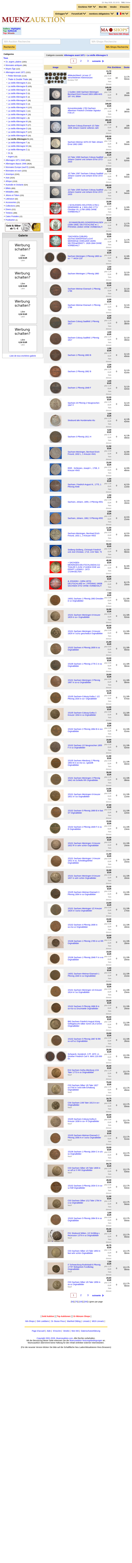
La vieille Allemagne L (17, 118)
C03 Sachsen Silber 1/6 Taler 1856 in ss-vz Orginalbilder (84, 1283)
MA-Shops (29, 1321)
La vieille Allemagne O (18, 128)
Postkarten (10, 220)
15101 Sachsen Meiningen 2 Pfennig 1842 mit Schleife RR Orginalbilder (84, 779)
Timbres (9, 213)
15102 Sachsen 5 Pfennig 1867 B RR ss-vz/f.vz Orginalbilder (84, 1040)
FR (122, 13)
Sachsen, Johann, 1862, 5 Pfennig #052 (85, 518)
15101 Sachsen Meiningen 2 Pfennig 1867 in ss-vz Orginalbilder (84, 681)
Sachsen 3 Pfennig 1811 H (79, 437)
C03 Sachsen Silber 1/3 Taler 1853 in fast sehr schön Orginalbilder (84, 1252)
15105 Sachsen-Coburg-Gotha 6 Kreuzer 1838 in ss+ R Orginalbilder (83, 1120)
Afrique (9, 181)
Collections (10, 206)
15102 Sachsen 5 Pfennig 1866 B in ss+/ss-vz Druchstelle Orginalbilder (83, 1007)
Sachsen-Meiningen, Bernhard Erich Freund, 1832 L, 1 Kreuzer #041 (83, 453)
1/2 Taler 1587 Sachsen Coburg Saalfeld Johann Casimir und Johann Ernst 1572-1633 (85, 175)
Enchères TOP (87, 6)
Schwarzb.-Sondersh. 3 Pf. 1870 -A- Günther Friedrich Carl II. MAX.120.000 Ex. (85, 1056)
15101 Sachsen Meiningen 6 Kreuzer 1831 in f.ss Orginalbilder (84, 795)
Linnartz (86, 1321)
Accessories (11, 202)
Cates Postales (12, 216)
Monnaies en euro (13, 171)
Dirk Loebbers (43, 1321)
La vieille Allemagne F (17, 100)
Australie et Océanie (14, 185)
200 (85, 1302)
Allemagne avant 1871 (15, 72)
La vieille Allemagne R (17, 135)
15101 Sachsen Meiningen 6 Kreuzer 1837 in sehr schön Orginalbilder (84, 877)
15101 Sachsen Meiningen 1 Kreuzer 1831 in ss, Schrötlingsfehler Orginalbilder (84, 860)
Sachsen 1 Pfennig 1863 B (79, 355)
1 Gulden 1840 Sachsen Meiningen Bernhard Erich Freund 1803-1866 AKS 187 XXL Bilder (85, 94)
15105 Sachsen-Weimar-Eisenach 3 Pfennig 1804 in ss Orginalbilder (83, 893)
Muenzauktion (76, 1340)
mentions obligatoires (101, 13)
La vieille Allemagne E (17, 97)
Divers (8, 209)
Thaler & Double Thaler (18, 79)
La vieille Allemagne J (17, 111)
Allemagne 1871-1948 (15, 160)
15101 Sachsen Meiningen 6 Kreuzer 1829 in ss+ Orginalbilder (84, 616)
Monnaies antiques (14, 65)
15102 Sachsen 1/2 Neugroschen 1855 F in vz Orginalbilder (85, 746)
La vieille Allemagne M (18, 121)
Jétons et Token (12, 195)
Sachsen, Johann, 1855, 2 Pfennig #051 (85, 502)
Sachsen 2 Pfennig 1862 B (79, 371)
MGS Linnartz (98, 1321)
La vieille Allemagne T (17, 142)
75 (76, 1302)
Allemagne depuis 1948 (16, 164)
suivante (96, 61)
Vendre (113, 7)
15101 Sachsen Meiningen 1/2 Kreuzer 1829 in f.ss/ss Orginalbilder (85, 909)
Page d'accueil (38, 1331)
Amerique (10, 174)
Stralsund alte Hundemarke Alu (81, 420)
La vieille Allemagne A (17, 83)
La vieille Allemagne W (18, 146)
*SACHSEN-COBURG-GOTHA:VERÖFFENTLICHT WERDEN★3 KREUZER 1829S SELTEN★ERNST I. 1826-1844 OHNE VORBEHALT (85, 241)
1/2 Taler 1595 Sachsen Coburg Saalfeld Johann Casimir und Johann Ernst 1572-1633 (85, 192)
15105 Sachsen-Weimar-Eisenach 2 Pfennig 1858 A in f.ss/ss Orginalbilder (84, 1136)
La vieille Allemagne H (17, 107)
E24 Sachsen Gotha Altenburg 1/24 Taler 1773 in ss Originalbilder (83, 1071)
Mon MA (103, 7)
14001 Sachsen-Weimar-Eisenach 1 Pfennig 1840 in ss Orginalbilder (83, 975)
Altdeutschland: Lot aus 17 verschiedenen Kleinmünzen (80, 76)
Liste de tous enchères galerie (22, 356)
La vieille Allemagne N (17, 125)
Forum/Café (79, 13)
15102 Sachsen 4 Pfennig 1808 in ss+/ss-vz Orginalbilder (82, 926)
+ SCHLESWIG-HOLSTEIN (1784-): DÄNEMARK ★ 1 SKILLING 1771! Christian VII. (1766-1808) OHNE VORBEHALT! (83, 208)
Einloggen (61, 13)
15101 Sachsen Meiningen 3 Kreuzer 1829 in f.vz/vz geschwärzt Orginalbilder (85, 632)
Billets (8, 188)
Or (9, 153)
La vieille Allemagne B (17, 86)
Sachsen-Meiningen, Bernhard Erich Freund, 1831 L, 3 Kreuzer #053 (83, 534)
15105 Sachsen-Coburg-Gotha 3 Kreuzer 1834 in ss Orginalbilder (82, 714)
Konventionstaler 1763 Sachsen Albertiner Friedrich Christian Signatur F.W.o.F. (84, 110)
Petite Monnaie (14, 76)
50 (72, 1302)
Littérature (10, 199)
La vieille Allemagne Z (17, 149)
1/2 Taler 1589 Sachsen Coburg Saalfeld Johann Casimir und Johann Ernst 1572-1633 (85, 159)
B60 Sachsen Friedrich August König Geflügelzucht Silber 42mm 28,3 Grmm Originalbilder (85, 1023)
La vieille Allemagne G (18, 104)
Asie (7, 178)
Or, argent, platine (13, 62)
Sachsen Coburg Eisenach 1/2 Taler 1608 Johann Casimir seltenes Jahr (83, 127)
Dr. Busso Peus (58, 1321)
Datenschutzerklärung (90, 1331)
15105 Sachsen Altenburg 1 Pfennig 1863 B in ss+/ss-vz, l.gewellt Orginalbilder (83, 762)
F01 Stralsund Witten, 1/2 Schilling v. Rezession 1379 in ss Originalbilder (84, 1234)
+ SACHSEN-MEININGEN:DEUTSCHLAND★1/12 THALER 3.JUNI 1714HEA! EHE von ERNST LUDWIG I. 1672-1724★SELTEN (84, 567)
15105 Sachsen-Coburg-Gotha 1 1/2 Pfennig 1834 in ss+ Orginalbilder (84, 697)
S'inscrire (124, 7)
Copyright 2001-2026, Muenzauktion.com (55, 1338)
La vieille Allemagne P (17, 132)
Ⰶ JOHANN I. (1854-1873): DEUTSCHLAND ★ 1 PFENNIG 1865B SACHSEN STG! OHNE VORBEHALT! (85, 583)
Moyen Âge (11, 69)
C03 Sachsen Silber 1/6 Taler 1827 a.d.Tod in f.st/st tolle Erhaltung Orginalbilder (83, 1087)
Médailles (10, 192)
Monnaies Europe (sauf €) (17, 167)
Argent (11, 156)
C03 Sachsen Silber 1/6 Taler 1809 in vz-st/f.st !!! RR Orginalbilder (84, 1169)
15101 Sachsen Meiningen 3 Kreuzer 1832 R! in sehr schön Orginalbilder (84, 844)
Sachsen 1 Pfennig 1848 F (79, 388)
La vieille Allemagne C (17, 90)
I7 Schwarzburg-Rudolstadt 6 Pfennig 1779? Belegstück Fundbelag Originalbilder (84, 1267)
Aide (49, 1331)
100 (80, 1302)
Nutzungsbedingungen (92, 1340)
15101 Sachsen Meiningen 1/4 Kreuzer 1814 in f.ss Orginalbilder (85, 991)
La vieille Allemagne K (17, 114)
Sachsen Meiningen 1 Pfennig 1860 (83, 273)
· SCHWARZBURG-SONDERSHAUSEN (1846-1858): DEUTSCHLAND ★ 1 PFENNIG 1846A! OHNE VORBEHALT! (85, 224)
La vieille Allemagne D (17, 93)
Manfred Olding (74, 1321)
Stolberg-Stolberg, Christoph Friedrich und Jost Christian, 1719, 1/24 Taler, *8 (85, 551)
